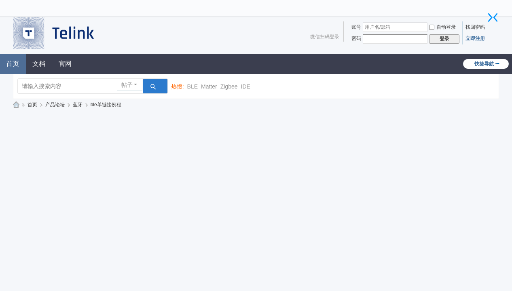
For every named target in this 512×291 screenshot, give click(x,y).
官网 (65, 63)
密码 (356, 38)
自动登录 (442, 27)
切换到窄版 (493, 17)
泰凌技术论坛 (16, 105)
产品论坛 (55, 105)
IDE (245, 86)
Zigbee (229, 86)
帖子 (127, 85)
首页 (32, 105)
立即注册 (475, 38)
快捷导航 (484, 64)
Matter (209, 86)
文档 (38, 63)
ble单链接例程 (106, 105)
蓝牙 (78, 105)
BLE (192, 86)
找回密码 (475, 27)
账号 (356, 27)
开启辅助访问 (489, 5)
